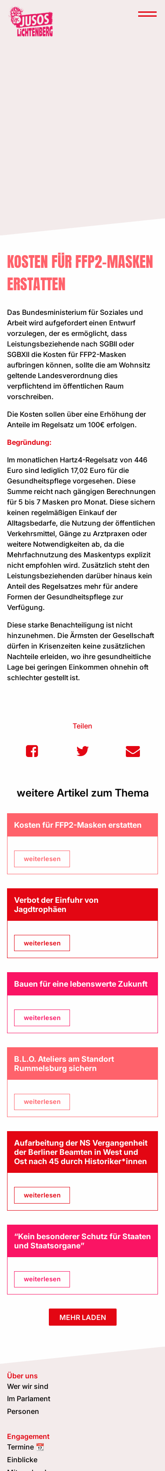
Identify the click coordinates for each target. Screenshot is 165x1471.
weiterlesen (42, 858)
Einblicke (22, 1459)
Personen (23, 1411)
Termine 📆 (25, 1446)
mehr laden (82, 1317)
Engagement (28, 1436)
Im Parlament (28, 1398)
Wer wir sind (27, 1386)
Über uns (22, 1375)
